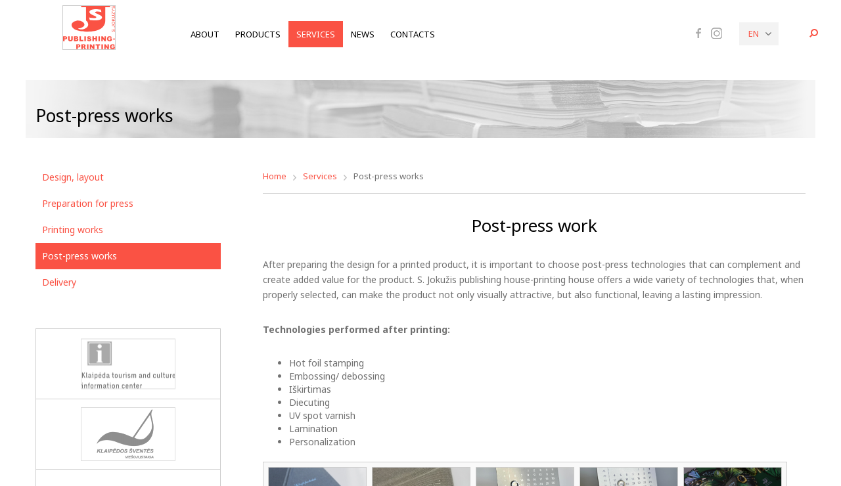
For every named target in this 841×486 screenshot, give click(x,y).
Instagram (716, 33)
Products (258, 34)
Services (315, 34)
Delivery (59, 282)
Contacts (412, 34)
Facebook (698, 33)
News (363, 34)
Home (274, 176)
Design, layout (73, 177)
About (205, 34)
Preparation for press (87, 203)
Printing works (72, 229)
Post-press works (79, 256)
